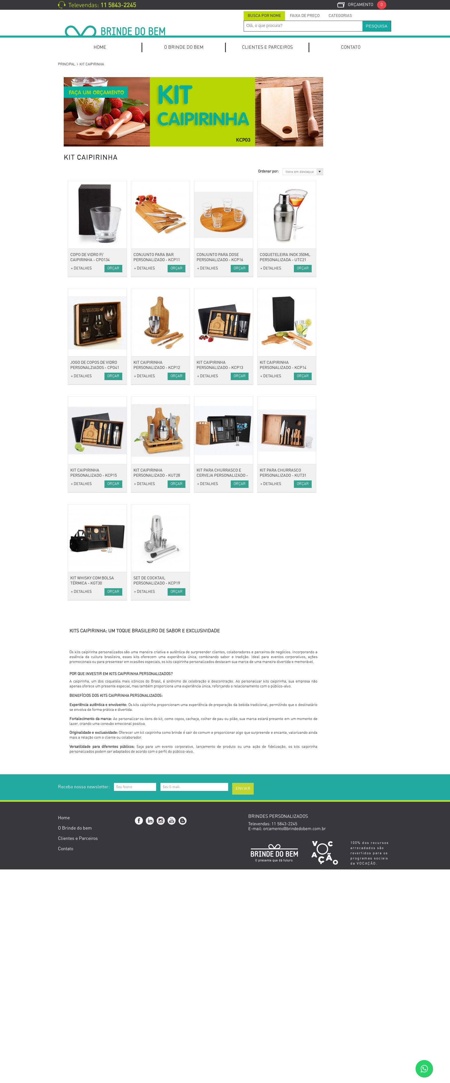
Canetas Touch (82, 196)
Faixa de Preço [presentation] (305, 16)
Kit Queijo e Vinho (85, 134)
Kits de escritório (85, 112)
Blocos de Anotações (88, 243)
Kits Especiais (82, 96)
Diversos (77, 489)
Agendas (77, 235)
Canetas (76, 150)
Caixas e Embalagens (89, 636)
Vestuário (77, 327)
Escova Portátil (83, 543)
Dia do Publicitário (86, 759)
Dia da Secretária (85, 805)
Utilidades (78, 574)
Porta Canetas (82, 296)
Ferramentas (81, 620)
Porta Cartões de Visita (90, 281)
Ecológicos (79, 705)
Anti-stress (79, 420)
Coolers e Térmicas (87, 605)
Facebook (139, 1034)
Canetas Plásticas (85, 181)
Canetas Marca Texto (88, 165)
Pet (72, 682)
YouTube (172, 1034)
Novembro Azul (83, 836)
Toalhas (76, 350)
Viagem (76, 358)
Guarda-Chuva (82, 443)
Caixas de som (82, 474)
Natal (74, 844)
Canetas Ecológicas (87, 158)
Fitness (75, 659)
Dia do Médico (82, 821)
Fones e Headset (84, 497)
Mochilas (77, 381)
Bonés (74, 335)
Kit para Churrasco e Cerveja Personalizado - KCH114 (291, 475)
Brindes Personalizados (91, 744)
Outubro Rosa (81, 751)
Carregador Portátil (87, 481)
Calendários (80, 258)
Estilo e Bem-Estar (86, 528)
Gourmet (77, 628)
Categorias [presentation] (340, 16)
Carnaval (77, 767)
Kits (72, 81)
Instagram (161, 1034)
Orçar (182, 268)
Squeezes (78, 666)
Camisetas (79, 343)
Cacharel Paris (82, 713)
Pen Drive (78, 520)
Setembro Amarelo (86, 828)
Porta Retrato (81, 312)
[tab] (264, 16)
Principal (66, 64)
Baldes (75, 582)
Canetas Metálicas (86, 173)
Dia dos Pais (80, 797)
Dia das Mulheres (85, 774)
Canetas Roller (83, 188)
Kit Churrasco (82, 127)
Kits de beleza (82, 535)
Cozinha (76, 597)
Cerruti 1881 (80, 720)
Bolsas (75, 366)
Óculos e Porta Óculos (89, 458)
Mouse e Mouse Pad (87, 505)
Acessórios (79, 412)
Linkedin (150, 1034)
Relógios (77, 451)
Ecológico (78, 697)
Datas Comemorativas (90, 736)
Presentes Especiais (87, 689)
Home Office (80, 104)
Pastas (75, 273)
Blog (183, 1034)
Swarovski (78, 728)
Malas (74, 374)
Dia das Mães (81, 790)
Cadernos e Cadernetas (91, 250)
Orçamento (367, 5)
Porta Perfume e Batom (91, 558)
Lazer (74, 674)
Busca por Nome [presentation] (264, 16)
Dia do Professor (84, 813)
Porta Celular (81, 304)
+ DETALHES (150, 268)
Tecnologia (79, 466)
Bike (73, 651)
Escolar (76, 265)
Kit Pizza (77, 142)
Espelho (76, 551)
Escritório (78, 219)
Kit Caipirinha (82, 119)
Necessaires (80, 389)
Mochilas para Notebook (92, 227)
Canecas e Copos (85, 589)
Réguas (76, 320)
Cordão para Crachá (87, 427)
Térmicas (77, 404)
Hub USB (77, 512)
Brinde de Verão (84, 851)
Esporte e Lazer (84, 643)
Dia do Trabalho (83, 782)
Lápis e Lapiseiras (86, 212)
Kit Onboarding (83, 88)
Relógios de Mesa (85, 289)
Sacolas (76, 397)
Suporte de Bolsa (85, 566)
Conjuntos (78, 204)
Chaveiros (78, 435)
